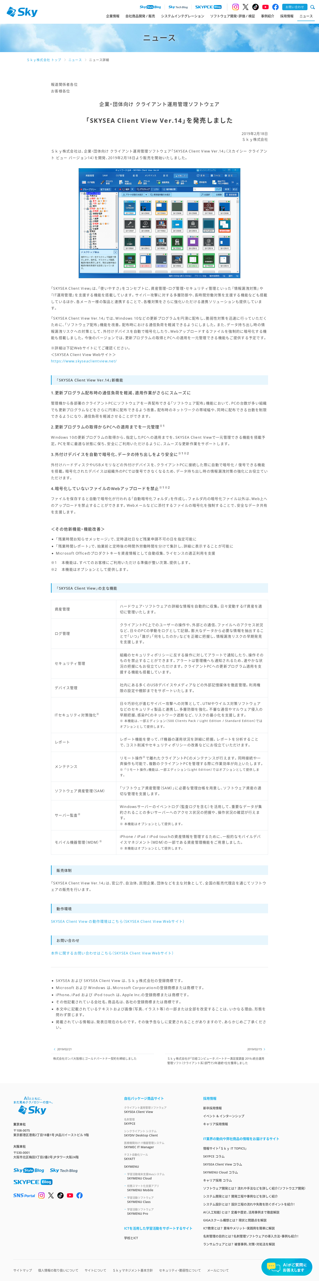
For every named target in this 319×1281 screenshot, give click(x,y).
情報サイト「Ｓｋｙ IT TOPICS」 (225, 1148)
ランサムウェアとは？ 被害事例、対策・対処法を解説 (239, 1244)
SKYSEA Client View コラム (222, 1164)
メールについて (218, 1270)
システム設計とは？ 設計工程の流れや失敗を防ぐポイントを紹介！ (249, 1204)
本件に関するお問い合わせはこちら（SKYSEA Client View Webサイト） (112, 953)
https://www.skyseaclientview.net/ (84, 361)
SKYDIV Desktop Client (158, 1133)
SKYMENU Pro (160, 1211)
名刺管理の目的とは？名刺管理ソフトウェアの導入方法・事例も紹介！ (251, 1236)
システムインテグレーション (182, 16)
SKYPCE (158, 1121)
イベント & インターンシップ (223, 1116)
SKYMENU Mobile (160, 1188)
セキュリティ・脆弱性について (180, 1270)
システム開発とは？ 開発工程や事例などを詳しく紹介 (240, 1196)
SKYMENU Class (160, 1200)
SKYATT (158, 1157)
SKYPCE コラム (214, 1156)
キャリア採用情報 (215, 1124)
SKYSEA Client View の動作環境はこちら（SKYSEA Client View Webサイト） (118, 921)
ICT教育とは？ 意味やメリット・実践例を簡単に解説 (239, 1228)
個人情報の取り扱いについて (58, 1270)
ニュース (306, 16)
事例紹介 (267, 16)
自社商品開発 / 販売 (140, 16)
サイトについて (95, 1270)
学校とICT (131, 1238)
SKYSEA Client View (158, 1110)
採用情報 (287, 16)
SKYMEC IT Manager (158, 1145)
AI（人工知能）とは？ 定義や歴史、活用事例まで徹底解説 (241, 1212)
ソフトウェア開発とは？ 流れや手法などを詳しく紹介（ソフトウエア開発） (254, 1188)
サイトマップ (22, 1270)
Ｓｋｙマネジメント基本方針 (133, 1270)
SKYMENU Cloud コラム (220, 1172)
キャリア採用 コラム (217, 1180)
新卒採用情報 (212, 1108)
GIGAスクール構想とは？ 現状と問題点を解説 (234, 1220)
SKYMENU (131, 1166)
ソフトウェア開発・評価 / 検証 (232, 16)
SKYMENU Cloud (160, 1176)
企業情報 (112, 16)
